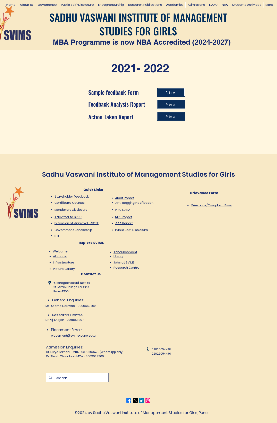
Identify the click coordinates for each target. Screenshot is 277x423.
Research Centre (126, 267)
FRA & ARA (122, 209)
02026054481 (161, 349)
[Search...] (77, 378)
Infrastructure (63, 262)
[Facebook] (128, 400)
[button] (27, 5)
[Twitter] (135, 400)
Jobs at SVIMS (124, 262)
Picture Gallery (64, 269)
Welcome (60, 251)
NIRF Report (123, 217)
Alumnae (60, 256)
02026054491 (161, 354)
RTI (56, 235)
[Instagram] (147, 400)
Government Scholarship (73, 230)
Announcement (125, 252)
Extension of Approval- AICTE (76, 223)
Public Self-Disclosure (131, 230)
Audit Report (124, 198)
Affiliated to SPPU (68, 217)
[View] (171, 92)
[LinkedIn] (141, 400)
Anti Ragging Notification (134, 202)
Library (118, 256)
